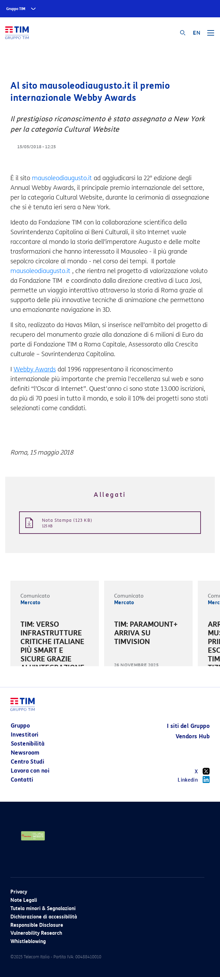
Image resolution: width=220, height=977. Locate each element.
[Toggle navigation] (210, 35)
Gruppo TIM (15, 9)
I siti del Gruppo (188, 726)
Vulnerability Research (36, 933)
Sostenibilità (28, 743)
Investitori (25, 734)
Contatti (22, 779)
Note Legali (23, 900)
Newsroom (25, 752)
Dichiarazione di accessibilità (43, 917)
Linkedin (194, 779)
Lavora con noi (30, 770)
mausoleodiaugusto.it (62, 178)
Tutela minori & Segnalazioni (43, 909)
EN (196, 33)
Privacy (18, 892)
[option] (54, 656)
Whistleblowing (28, 941)
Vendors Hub (193, 736)
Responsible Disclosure (36, 925)
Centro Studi (27, 761)
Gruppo (20, 725)
